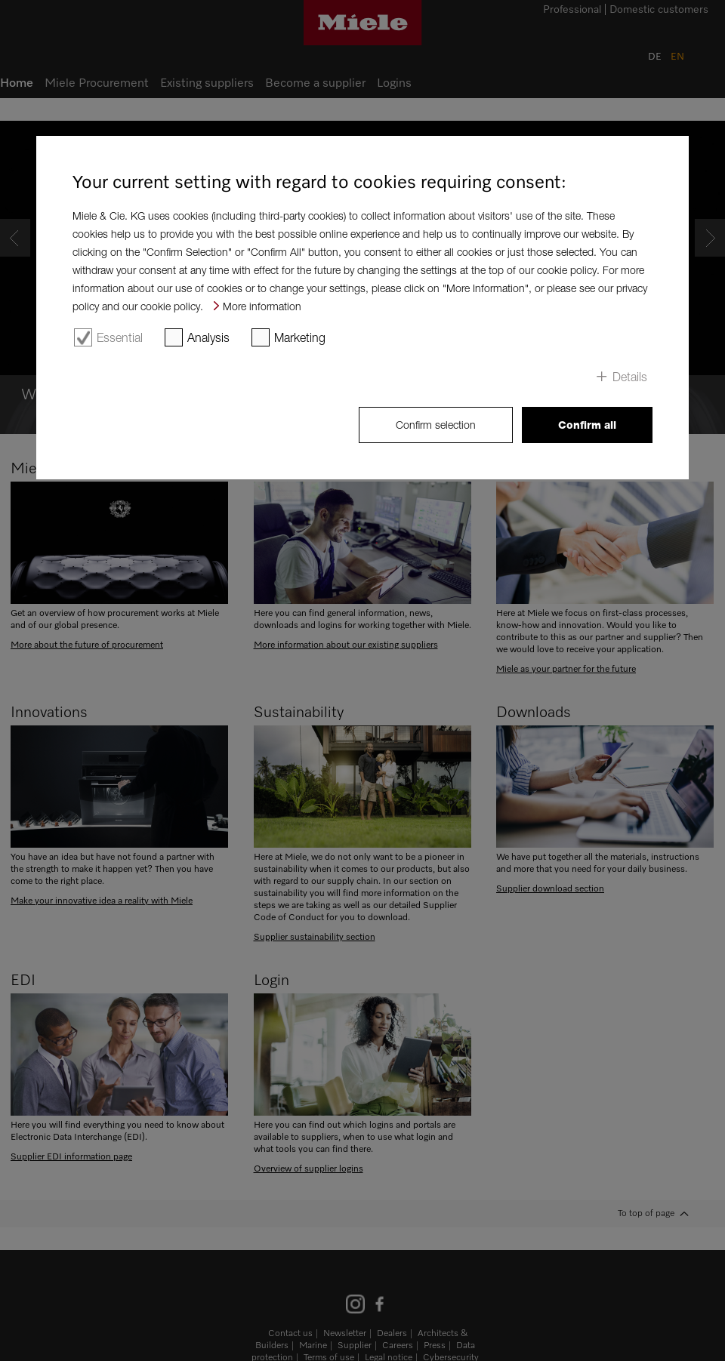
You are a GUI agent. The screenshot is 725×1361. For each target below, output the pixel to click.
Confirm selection (436, 424)
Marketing (299, 337)
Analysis (208, 337)
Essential (120, 337)
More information (262, 306)
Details (629, 376)
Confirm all (587, 425)
